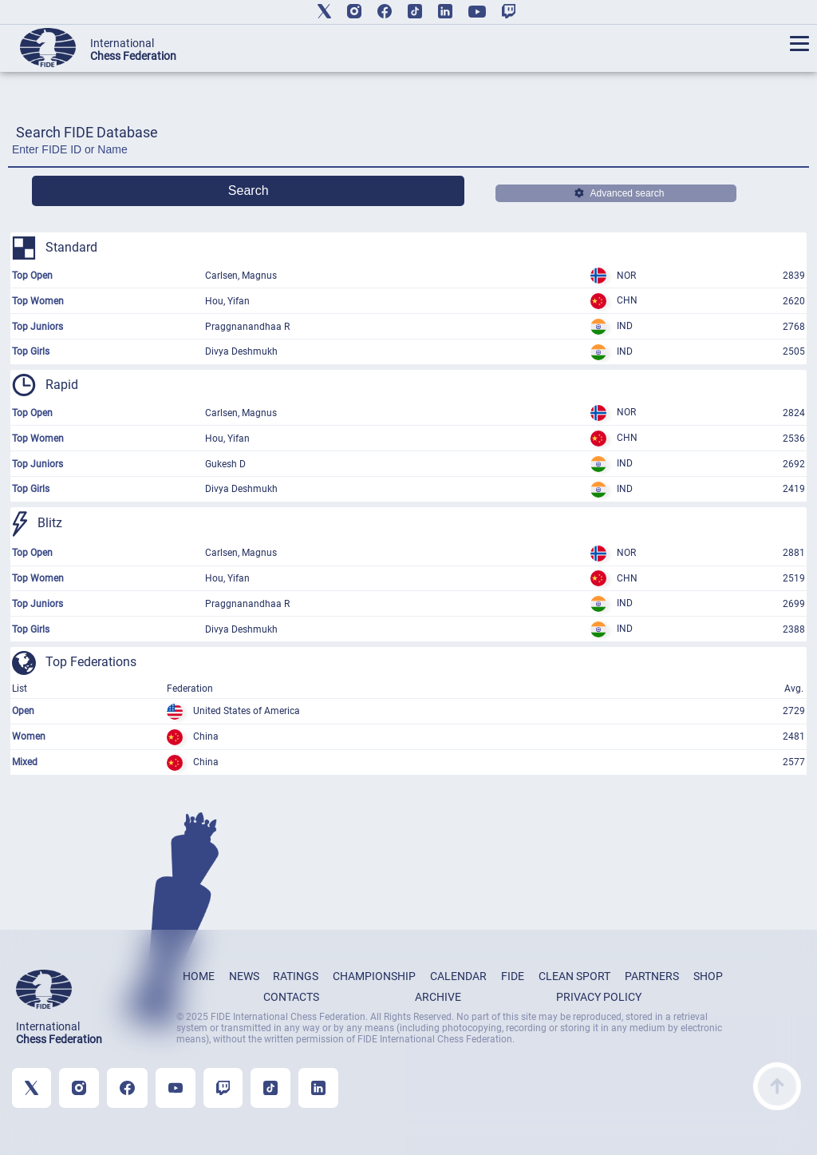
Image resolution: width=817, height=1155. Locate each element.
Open (23, 710)
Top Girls (30, 351)
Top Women (38, 301)
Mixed (24, 762)
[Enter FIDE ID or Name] (408, 154)
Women (28, 736)
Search (248, 190)
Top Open (32, 275)
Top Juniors (37, 326)
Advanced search (619, 193)
